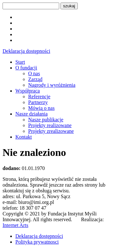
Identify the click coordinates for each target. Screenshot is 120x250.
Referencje (39, 96)
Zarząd (35, 79)
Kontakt (23, 137)
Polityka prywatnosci (37, 242)
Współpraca (27, 90)
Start (20, 62)
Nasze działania (31, 114)
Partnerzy (38, 102)
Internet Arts (15, 225)
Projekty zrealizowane (51, 131)
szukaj (69, 6)
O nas (34, 73)
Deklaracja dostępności (26, 51)
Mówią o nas (41, 108)
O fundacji (26, 67)
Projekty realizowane (50, 125)
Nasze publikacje (45, 119)
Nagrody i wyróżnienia (52, 85)
